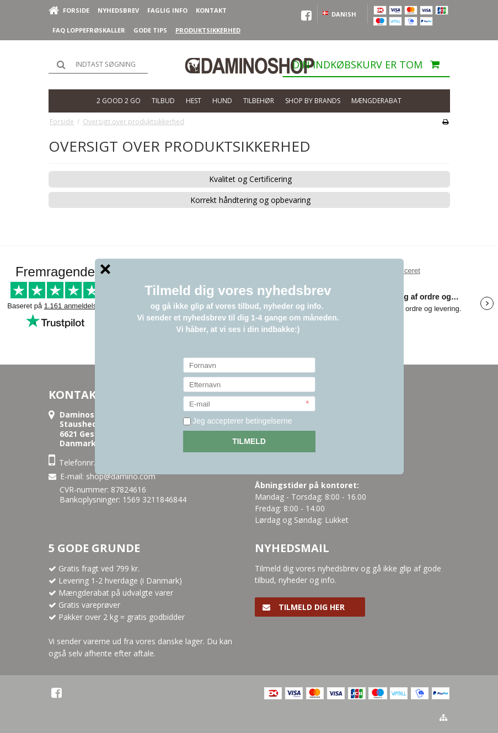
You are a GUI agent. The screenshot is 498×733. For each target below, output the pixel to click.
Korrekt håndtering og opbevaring (250, 200)
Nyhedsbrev (118, 10)
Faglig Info (167, 10)
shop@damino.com (121, 476)
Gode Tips (150, 30)
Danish (338, 14)
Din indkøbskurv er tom (371, 67)
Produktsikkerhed (207, 30)
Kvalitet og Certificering (250, 179)
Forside (76, 10)
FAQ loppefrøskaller (88, 30)
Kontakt (211, 10)
